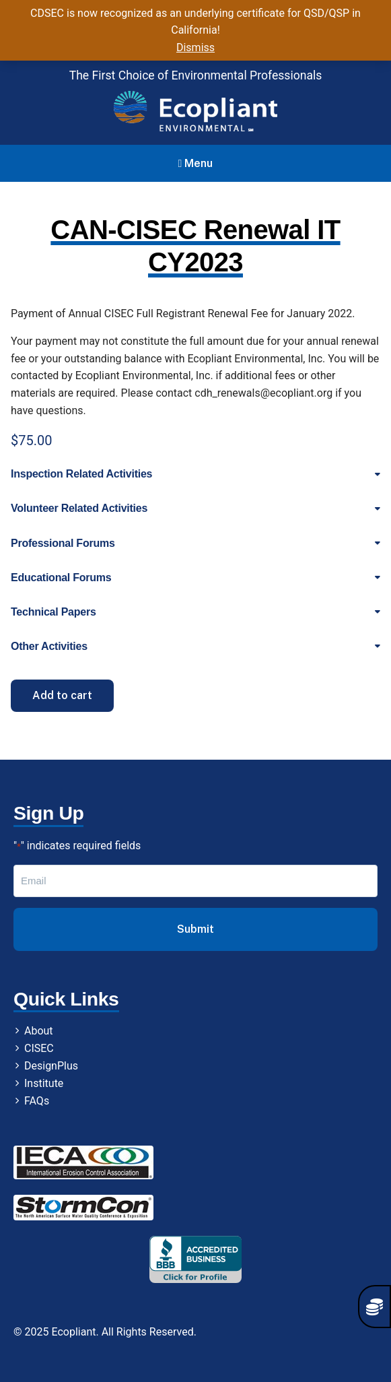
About (38, 1030)
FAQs (36, 1100)
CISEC (39, 1048)
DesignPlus (51, 1065)
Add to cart (62, 695)
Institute (43, 1083)
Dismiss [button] (195, 47)
